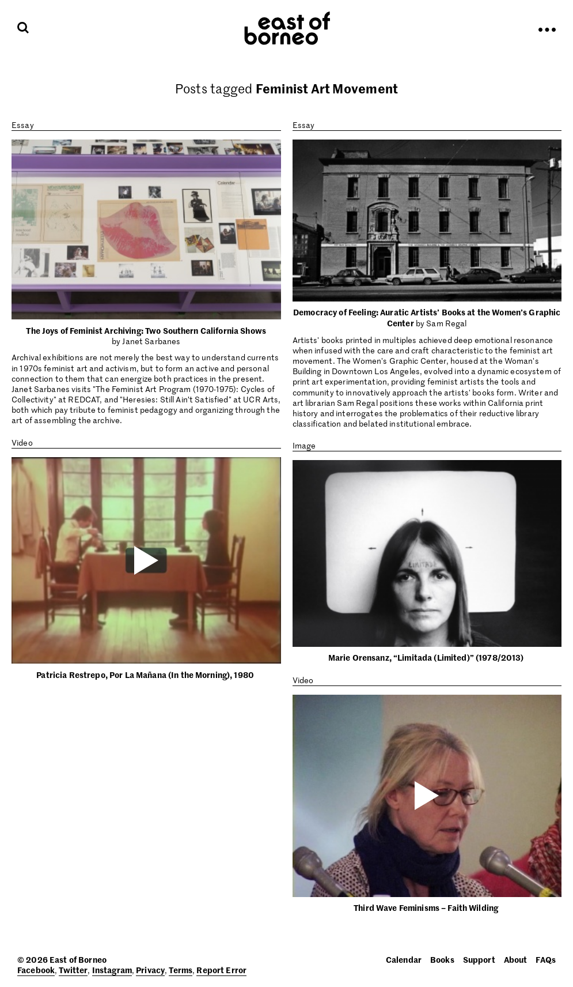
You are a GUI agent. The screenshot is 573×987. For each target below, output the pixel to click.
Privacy (150, 969)
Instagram (112, 969)
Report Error (221, 969)
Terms (180, 969)
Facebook (36, 969)
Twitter (73, 969)
